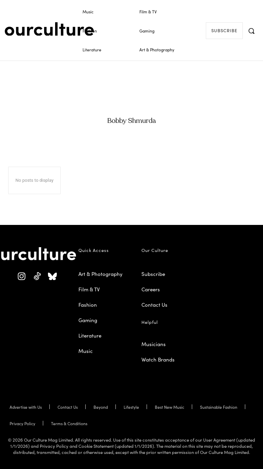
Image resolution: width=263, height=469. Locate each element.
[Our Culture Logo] (49, 29)
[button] (251, 31)
